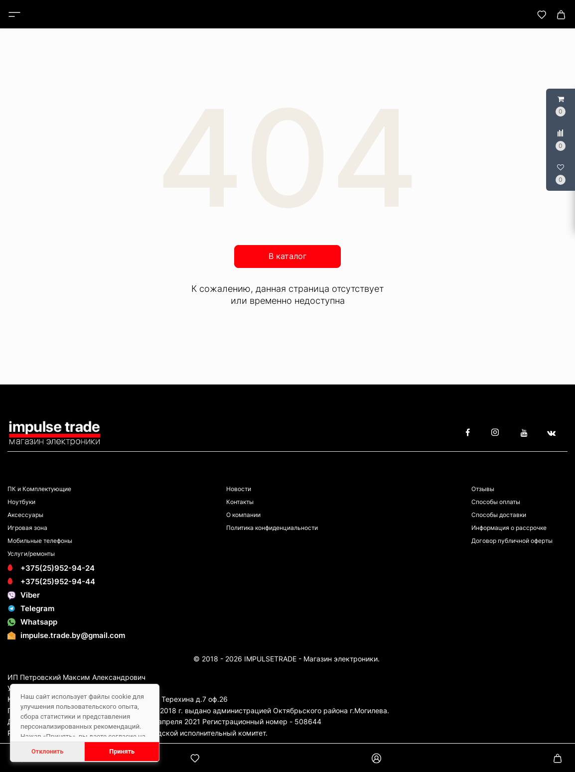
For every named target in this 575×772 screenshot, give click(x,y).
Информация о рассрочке (509, 527)
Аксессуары (25, 514)
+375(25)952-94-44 (51, 581)
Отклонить (47, 751)
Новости (238, 489)
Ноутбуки (21, 502)
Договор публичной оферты (512, 540)
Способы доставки (498, 514)
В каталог (287, 256)
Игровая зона (27, 527)
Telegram (30, 608)
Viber (23, 595)
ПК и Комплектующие (39, 489)
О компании (243, 514)
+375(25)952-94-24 (51, 568)
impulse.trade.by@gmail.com (72, 635)
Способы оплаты (495, 502)
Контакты (240, 502)
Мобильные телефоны (39, 540)
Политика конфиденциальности (272, 527)
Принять (122, 751)
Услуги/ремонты (31, 553)
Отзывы (482, 489)
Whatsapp (32, 622)
